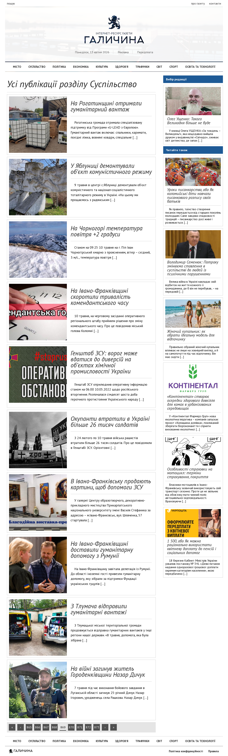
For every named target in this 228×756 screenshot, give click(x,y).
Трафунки (142, 67)
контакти (215, 3)
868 (54, 727)
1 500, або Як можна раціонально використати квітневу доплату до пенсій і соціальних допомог (191, 546)
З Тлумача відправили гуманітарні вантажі (99, 609)
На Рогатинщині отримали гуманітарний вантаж (106, 106)
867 (46, 727)
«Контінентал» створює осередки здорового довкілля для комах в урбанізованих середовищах (191, 402)
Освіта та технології (200, 67)
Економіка (81, 67)
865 (29, 727)
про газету (198, 3)
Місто (17, 67)
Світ (159, 67)
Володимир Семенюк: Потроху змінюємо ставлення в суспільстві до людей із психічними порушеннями (192, 268)
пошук (11, 3)
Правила (213, 751)
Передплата (145, 52)
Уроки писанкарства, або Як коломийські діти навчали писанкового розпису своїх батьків (190, 195)
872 (88, 727)
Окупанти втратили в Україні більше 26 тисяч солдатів (110, 422)
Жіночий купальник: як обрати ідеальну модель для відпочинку (190, 335)
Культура (102, 67)
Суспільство (36, 67)
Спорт (173, 67)
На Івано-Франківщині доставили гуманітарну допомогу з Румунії (102, 550)
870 (71, 727)
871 (79, 727)
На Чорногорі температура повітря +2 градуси (107, 231)
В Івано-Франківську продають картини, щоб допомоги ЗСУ (111, 484)
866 (37, 727)
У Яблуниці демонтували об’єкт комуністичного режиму (111, 169)
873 (96, 727)
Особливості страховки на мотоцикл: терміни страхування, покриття (189, 473)
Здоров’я (121, 67)
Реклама (123, 52)
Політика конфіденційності (186, 751)
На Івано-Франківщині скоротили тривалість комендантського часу (100, 297)
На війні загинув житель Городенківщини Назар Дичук (108, 671)
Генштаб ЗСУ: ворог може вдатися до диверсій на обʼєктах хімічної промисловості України (104, 362)
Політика (59, 67)
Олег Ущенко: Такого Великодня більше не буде (188, 120)
